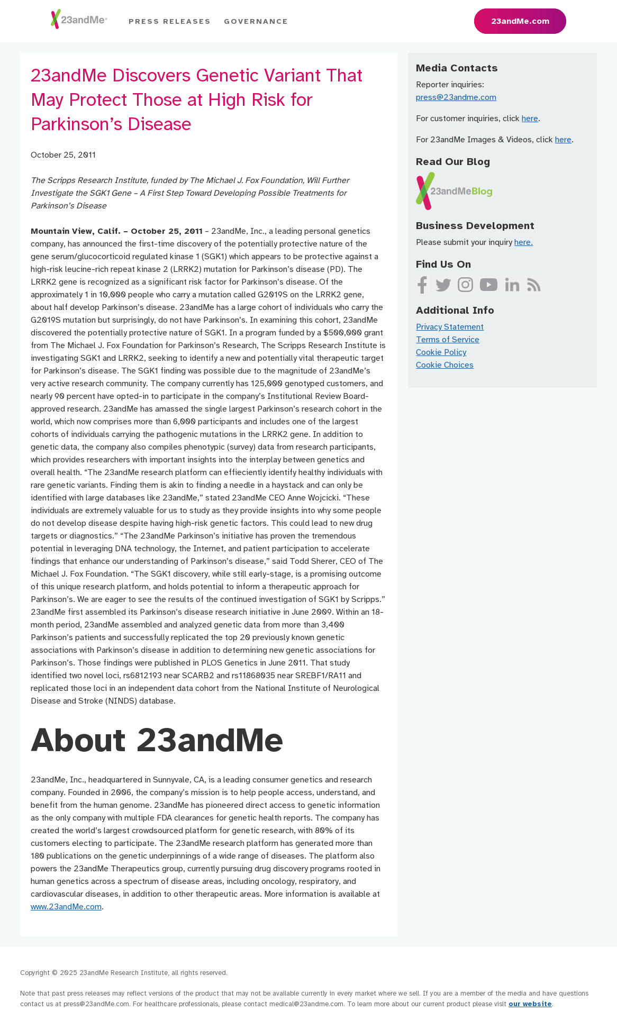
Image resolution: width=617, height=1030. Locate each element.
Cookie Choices (445, 365)
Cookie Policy (441, 352)
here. (523, 242)
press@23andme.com (456, 97)
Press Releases (170, 21)
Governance (256, 21)
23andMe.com (520, 21)
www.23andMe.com (66, 906)
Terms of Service (447, 339)
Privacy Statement (450, 327)
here (530, 118)
